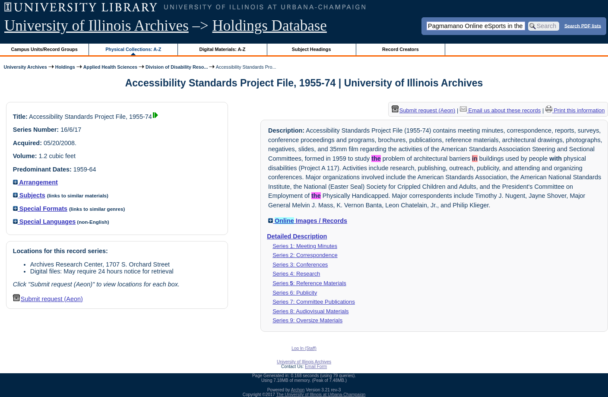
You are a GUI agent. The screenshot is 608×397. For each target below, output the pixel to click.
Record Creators (400, 49)
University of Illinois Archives (96, 25)
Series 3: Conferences (300, 264)
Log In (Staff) (304, 348)
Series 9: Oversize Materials (307, 320)
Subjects (29, 195)
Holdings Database (269, 25)
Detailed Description (297, 236)
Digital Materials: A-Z (222, 49)
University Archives (25, 67)
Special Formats (40, 208)
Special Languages (44, 221)
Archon (298, 389)
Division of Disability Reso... (177, 67)
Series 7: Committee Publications (313, 302)
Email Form (316, 366)
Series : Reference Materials (309, 283)
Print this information (575, 110)
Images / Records (307, 220)
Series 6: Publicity (294, 292)
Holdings (65, 67)
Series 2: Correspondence (305, 255)
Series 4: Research (296, 273)
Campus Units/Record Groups (44, 49)
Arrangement (35, 182)
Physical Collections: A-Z (133, 49)
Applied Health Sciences (110, 67)
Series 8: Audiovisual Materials (310, 311)
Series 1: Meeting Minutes (304, 246)
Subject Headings (311, 49)
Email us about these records (500, 110)
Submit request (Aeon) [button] (48, 298)
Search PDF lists (582, 25)
